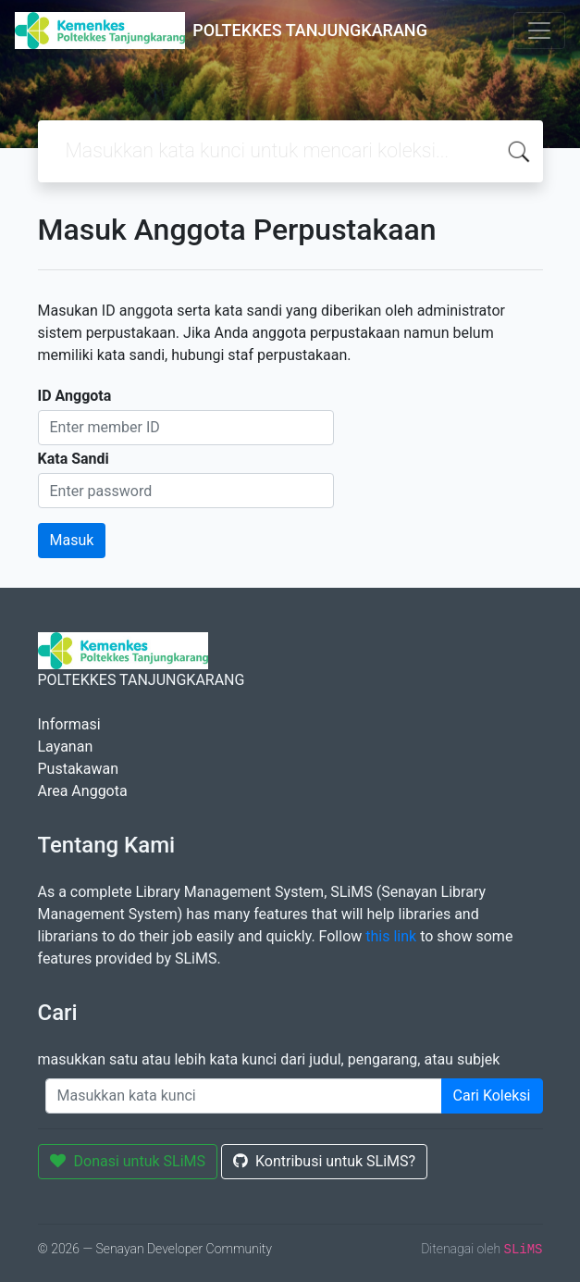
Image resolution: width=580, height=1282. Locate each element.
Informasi (69, 724)
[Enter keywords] (243, 1096)
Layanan (65, 746)
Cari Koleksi (492, 1095)
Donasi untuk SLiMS (128, 1161)
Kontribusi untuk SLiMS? (324, 1161)
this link (390, 936)
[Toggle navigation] (539, 30)
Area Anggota (83, 791)
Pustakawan (78, 769)
